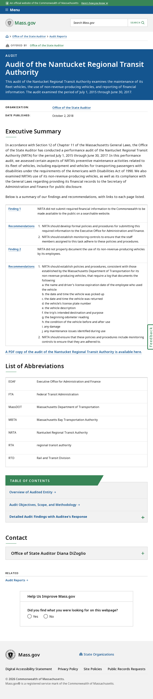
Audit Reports (58, 36)
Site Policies (93, 669)
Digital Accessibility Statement (28, 669)
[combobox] (109, 23)
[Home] (7, 36)
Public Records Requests (126, 669)
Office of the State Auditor (29, 36)
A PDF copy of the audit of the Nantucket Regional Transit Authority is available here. (73, 352)
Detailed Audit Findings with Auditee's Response (48, 516)
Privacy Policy (68, 669)
